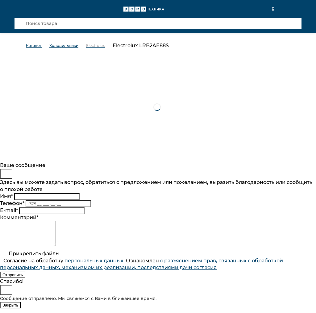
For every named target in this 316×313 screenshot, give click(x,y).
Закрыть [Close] (10, 309)
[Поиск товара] (158, 23)
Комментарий (19, 217)
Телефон (12, 203)
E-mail (9, 210)
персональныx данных (93, 265)
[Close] (6, 174)
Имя (6, 196)
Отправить (12, 279)
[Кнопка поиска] (20, 23)
